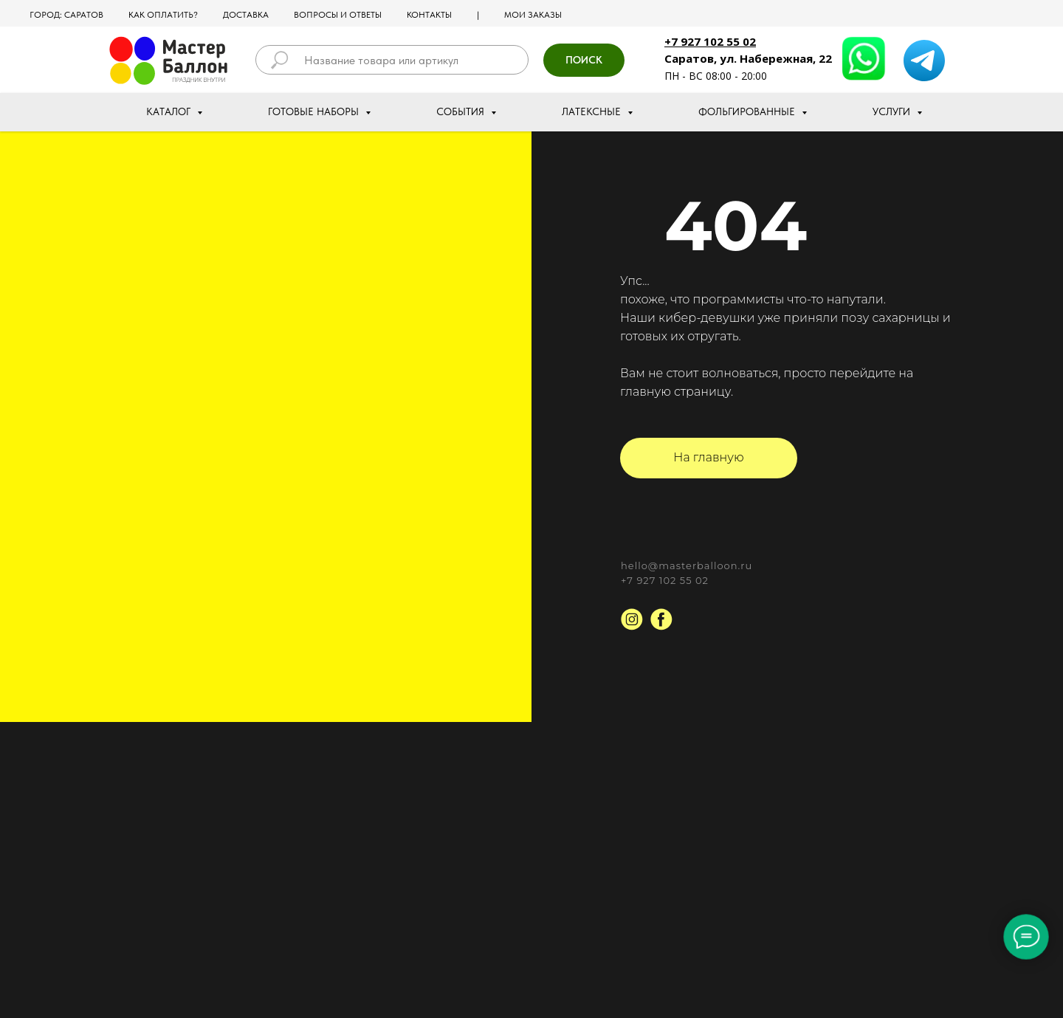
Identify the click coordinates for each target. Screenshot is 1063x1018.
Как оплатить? (163, 15)
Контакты (429, 15)
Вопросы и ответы (338, 15)
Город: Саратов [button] (66, 15)
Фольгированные (748, 111)
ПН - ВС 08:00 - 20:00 (715, 76)
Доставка (246, 15)
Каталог (169, 111)
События (461, 111)
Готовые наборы (315, 111)
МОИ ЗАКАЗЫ (533, 15)
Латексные (593, 111)
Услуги (893, 111)
